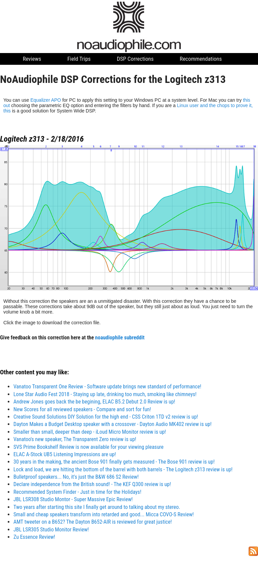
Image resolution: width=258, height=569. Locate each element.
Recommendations (201, 58)
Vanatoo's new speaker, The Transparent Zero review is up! (74, 439)
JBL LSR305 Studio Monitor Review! (51, 529)
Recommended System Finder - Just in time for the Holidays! (77, 492)
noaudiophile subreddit (119, 337)
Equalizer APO (45, 100)
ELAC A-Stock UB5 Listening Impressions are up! (64, 454)
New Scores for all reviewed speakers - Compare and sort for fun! (82, 409)
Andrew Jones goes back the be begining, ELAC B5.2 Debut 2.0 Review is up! (94, 401)
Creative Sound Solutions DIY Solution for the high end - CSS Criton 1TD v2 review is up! (105, 417)
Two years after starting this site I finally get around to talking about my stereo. (96, 507)
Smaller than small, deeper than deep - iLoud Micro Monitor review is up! (89, 432)
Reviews (32, 58)
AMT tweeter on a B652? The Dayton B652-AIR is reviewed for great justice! (92, 522)
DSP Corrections (135, 58)
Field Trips (78, 58)
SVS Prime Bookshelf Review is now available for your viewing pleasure (88, 447)
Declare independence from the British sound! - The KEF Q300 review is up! (92, 484)
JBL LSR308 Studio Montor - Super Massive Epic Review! (73, 499)
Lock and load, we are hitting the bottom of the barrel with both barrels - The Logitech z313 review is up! (122, 469)
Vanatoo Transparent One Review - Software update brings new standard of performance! (107, 386)
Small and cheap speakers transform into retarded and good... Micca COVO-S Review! (103, 514)
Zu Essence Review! (34, 537)
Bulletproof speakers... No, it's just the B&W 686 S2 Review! (76, 477)
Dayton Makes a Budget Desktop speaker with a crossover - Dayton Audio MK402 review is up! (112, 424)
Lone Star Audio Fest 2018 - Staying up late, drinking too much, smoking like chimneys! (105, 394)
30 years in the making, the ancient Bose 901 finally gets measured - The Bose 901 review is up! (114, 462)
